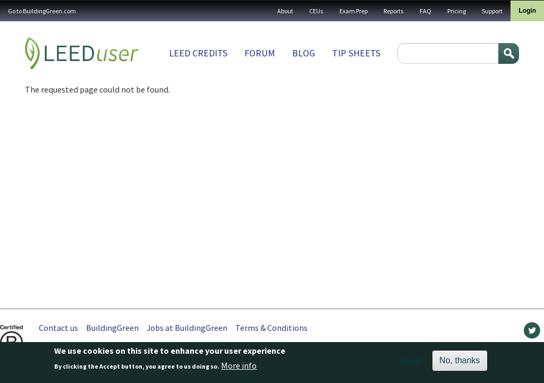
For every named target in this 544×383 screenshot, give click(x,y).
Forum (259, 53)
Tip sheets (356, 53)
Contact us (58, 327)
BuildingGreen (112, 327)
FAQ (425, 11)
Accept (411, 363)
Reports (394, 11)
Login (527, 10)
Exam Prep (353, 11)
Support (492, 11)
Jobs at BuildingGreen (187, 327)
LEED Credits (198, 53)
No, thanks (459, 363)
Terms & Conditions (271, 327)
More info (239, 368)
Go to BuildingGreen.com (42, 11)
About (285, 11)
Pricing (456, 11)
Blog (303, 53)
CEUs (316, 11)
